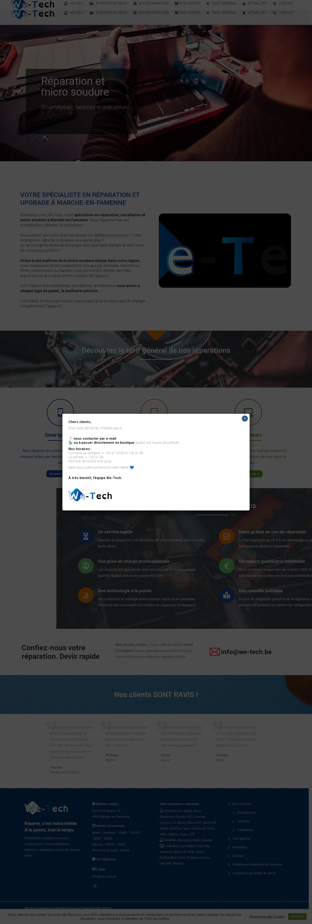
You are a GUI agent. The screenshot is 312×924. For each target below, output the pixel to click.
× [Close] (245, 418)
